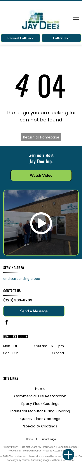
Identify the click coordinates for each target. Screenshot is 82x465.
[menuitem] (40, 388)
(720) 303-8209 (17, 300)
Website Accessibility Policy (58, 450)
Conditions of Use (68, 446)
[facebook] (6, 323)
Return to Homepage (41, 137)
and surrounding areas (21, 278)
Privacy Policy (10, 446)
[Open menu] (76, 19)
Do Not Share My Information (38, 446)
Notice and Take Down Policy (25, 450)
